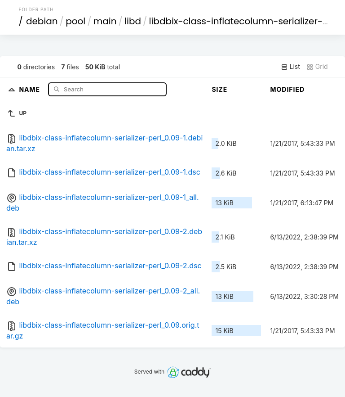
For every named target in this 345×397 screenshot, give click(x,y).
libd (132, 21)
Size (219, 89)
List (290, 67)
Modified (287, 89)
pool (75, 21)
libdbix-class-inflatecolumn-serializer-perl (244, 21)
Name (30, 89)
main (105, 21)
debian (42, 21)
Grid (317, 67)
